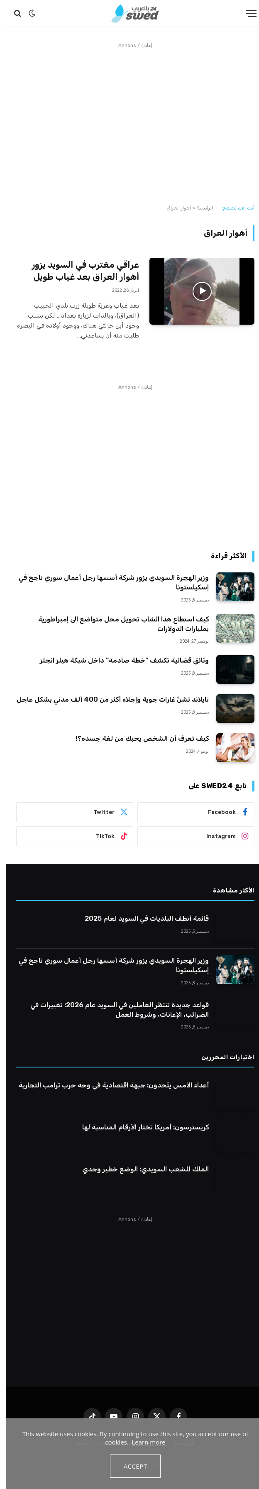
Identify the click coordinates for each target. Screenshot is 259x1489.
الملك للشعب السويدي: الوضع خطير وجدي (139, 1169)
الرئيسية (199, 208)
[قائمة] (245, 13)
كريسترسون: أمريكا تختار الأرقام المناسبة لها (139, 1127)
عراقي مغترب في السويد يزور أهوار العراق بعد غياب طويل (79, 270)
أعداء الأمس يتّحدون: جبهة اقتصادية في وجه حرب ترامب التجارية (108, 1085)
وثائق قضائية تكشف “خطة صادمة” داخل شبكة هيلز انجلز (117, 660)
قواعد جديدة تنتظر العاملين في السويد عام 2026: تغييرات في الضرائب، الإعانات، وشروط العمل (113, 1009)
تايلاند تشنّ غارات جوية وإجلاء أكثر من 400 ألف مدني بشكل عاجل (107, 699)
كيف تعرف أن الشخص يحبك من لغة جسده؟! (136, 738)
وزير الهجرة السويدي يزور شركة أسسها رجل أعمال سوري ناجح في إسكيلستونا (108, 582)
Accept (130, 1466)
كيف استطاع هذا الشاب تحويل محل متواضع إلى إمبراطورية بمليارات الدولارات (117, 624)
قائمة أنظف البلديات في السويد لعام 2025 (141, 918)
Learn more (142, 1442)
